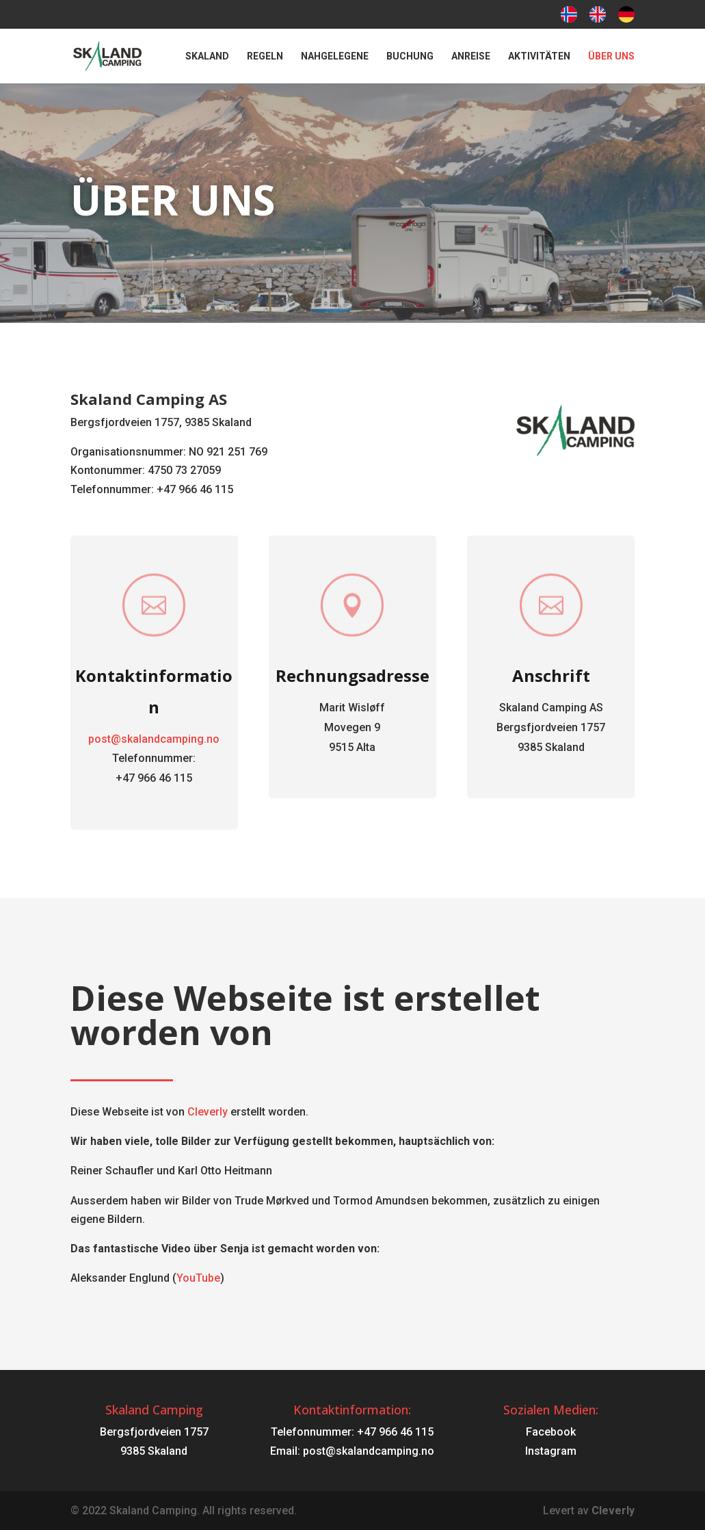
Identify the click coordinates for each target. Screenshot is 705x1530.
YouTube (198, 1277)
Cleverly (207, 1111)
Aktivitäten (539, 56)
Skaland (207, 56)
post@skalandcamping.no (168, 738)
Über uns (611, 56)
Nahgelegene (335, 56)
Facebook (551, 1431)
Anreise (470, 56)
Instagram (550, 1451)
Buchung (410, 56)
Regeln (265, 56)
